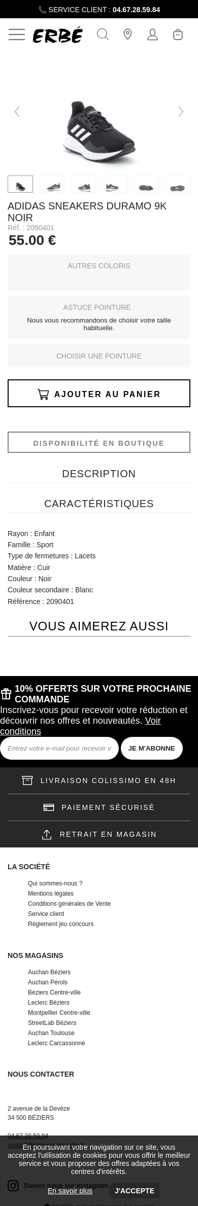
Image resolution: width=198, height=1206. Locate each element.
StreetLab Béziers (52, 1022)
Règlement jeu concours (60, 924)
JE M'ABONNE (151, 748)
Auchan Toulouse (51, 1033)
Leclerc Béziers (49, 1002)
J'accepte (134, 1191)
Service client (46, 913)
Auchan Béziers (49, 972)
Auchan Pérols (48, 982)
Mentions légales (51, 893)
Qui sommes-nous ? (55, 883)
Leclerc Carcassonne (56, 1043)
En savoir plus (70, 1191)
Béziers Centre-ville (54, 992)
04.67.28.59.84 (136, 10)
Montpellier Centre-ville (59, 1012)
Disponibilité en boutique (98, 443)
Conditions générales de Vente (69, 903)
